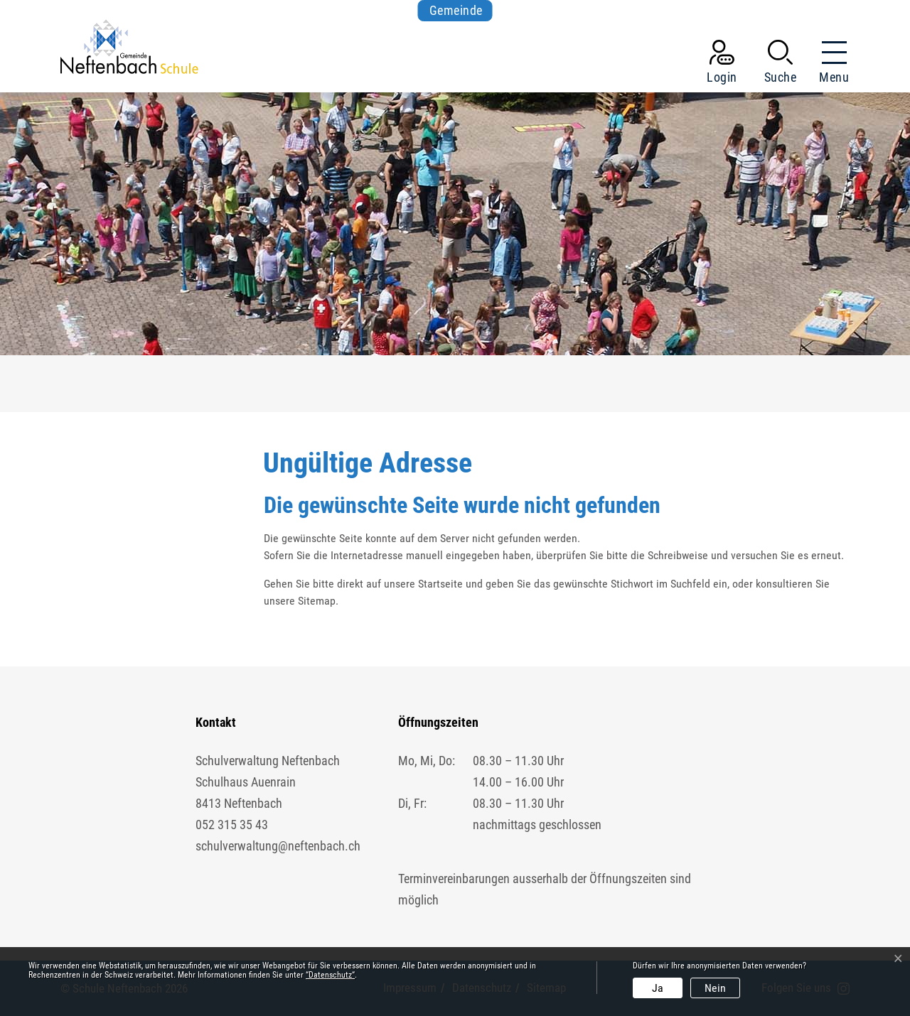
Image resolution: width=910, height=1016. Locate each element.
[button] (780, 64)
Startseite (440, 583)
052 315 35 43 (232, 824)
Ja (657, 988)
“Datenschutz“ (330, 975)
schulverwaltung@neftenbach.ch (278, 845)
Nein (715, 988)
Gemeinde (456, 10)
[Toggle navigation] (830, 64)
